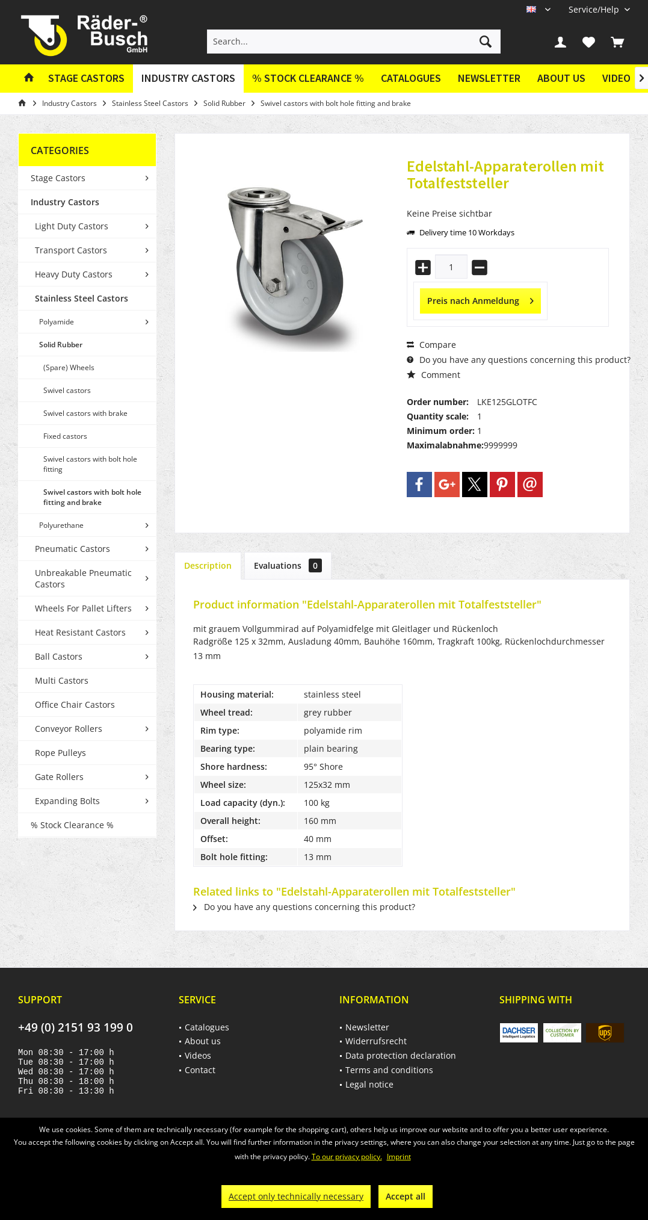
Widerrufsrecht (376, 1041)
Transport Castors (71, 250)
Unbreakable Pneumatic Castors (83, 578)
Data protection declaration (400, 1055)
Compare (431, 344)
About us (561, 78)
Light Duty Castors (71, 226)
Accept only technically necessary (296, 1196)
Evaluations (288, 565)
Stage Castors (58, 178)
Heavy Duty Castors (74, 274)
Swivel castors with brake (85, 413)
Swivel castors (67, 390)
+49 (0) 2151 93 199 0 (75, 1027)
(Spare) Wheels (68, 367)
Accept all (405, 1196)
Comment (433, 374)
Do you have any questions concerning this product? (519, 359)
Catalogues (411, 78)
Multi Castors (61, 680)
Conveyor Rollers (68, 728)
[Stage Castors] (86, 78)
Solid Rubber (60, 344)
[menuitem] (595, 9)
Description (208, 565)
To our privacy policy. (347, 1156)
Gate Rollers (59, 776)
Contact (200, 1070)
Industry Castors (65, 202)
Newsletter (489, 78)
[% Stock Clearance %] (308, 78)
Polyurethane (61, 525)
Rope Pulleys (60, 752)
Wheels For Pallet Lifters (83, 608)
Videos (619, 78)
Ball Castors (58, 656)
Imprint (399, 1156)
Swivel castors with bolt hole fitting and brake (92, 497)
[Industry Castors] (188, 78)
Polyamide (56, 322)
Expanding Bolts (67, 801)
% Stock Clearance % (72, 825)
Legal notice (369, 1084)
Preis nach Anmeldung (480, 298)
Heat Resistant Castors (80, 632)
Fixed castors (65, 436)
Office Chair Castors (75, 704)
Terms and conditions (389, 1070)
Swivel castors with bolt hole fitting (90, 464)
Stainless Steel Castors (81, 298)
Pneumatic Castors (72, 548)
